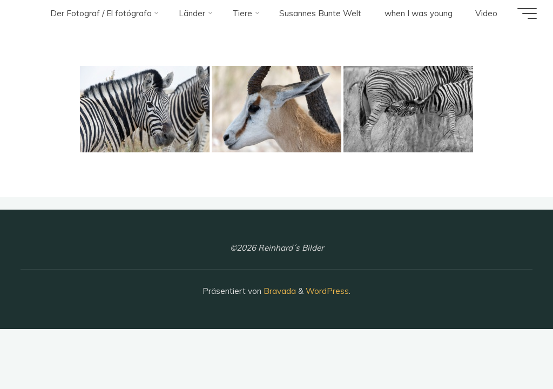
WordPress (327, 291)
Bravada (278, 291)
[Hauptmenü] (527, 13)
